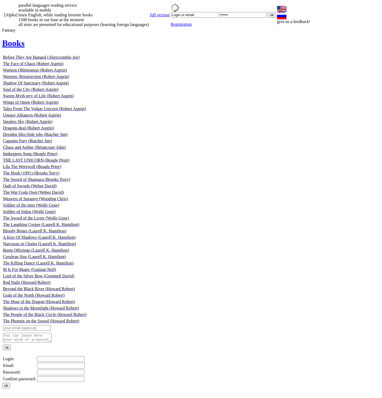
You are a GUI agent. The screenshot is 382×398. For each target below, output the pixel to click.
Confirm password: (19, 380)
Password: (12, 373)
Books (13, 43)
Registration (181, 24)
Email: (8, 367)
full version (159, 15)
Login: (8, 360)
